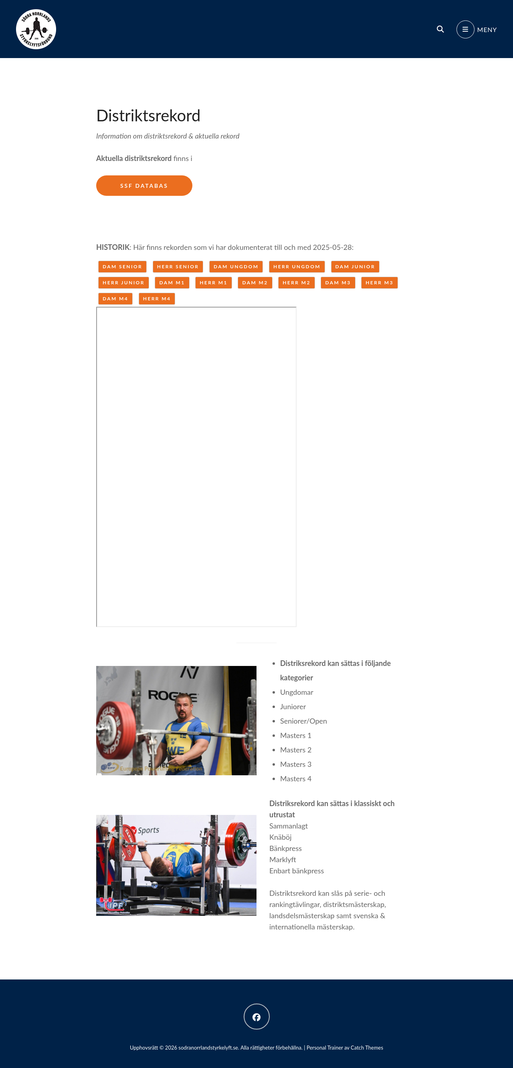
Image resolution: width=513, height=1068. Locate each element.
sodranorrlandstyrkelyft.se (208, 1047)
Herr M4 (157, 299)
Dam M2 (255, 283)
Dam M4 (115, 299)
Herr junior (124, 283)
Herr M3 (380, 283)
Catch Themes (367, 1047)
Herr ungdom (297, 266)
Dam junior (355, 266)
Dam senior (122, 266)
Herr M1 (214, 283)
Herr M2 (297, 283)
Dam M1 (172, 283)
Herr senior (178, 266)
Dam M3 (338, 283)
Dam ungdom (236, 266)
